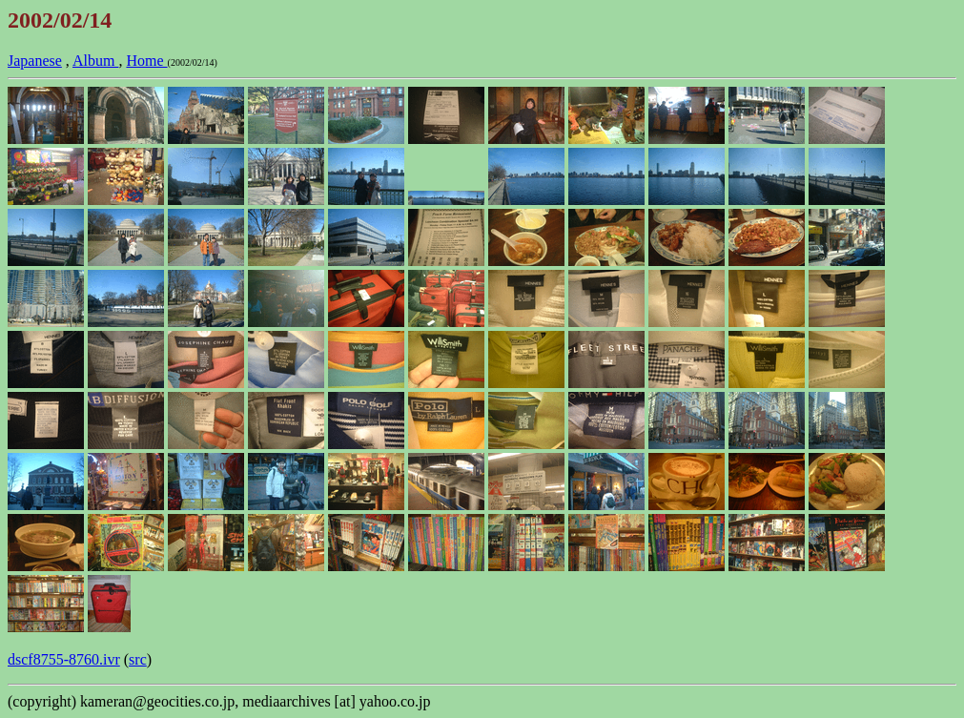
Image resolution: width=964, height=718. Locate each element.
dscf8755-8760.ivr (64, 659)
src (138, 659)
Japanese (35, 60)
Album (95, 60)
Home (146, 60)
